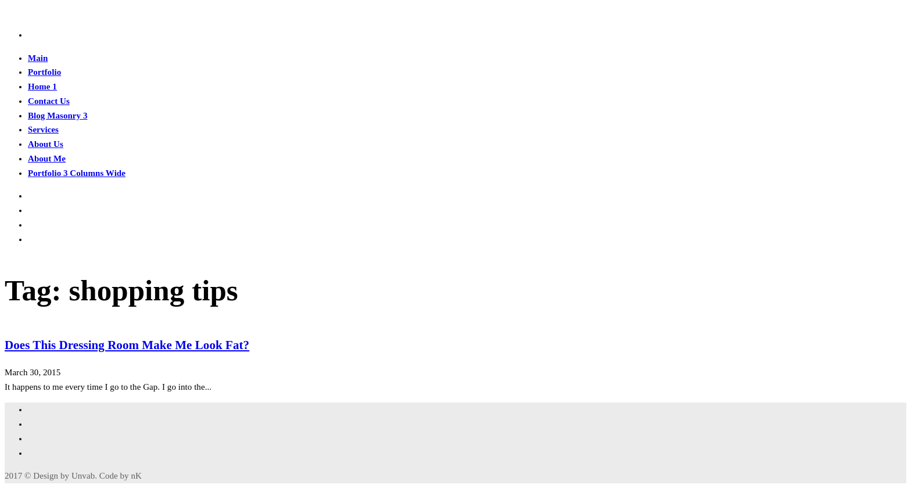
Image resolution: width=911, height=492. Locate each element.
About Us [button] (45, 144)
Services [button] (43, 129)
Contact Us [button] (49, 101)
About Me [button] (47, 158)
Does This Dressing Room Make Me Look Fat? (127, 345)
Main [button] (38, 58)
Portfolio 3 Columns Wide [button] (76, 173)
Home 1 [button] (42, 86)
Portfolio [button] (44, 72)
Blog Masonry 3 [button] (58, 115)
